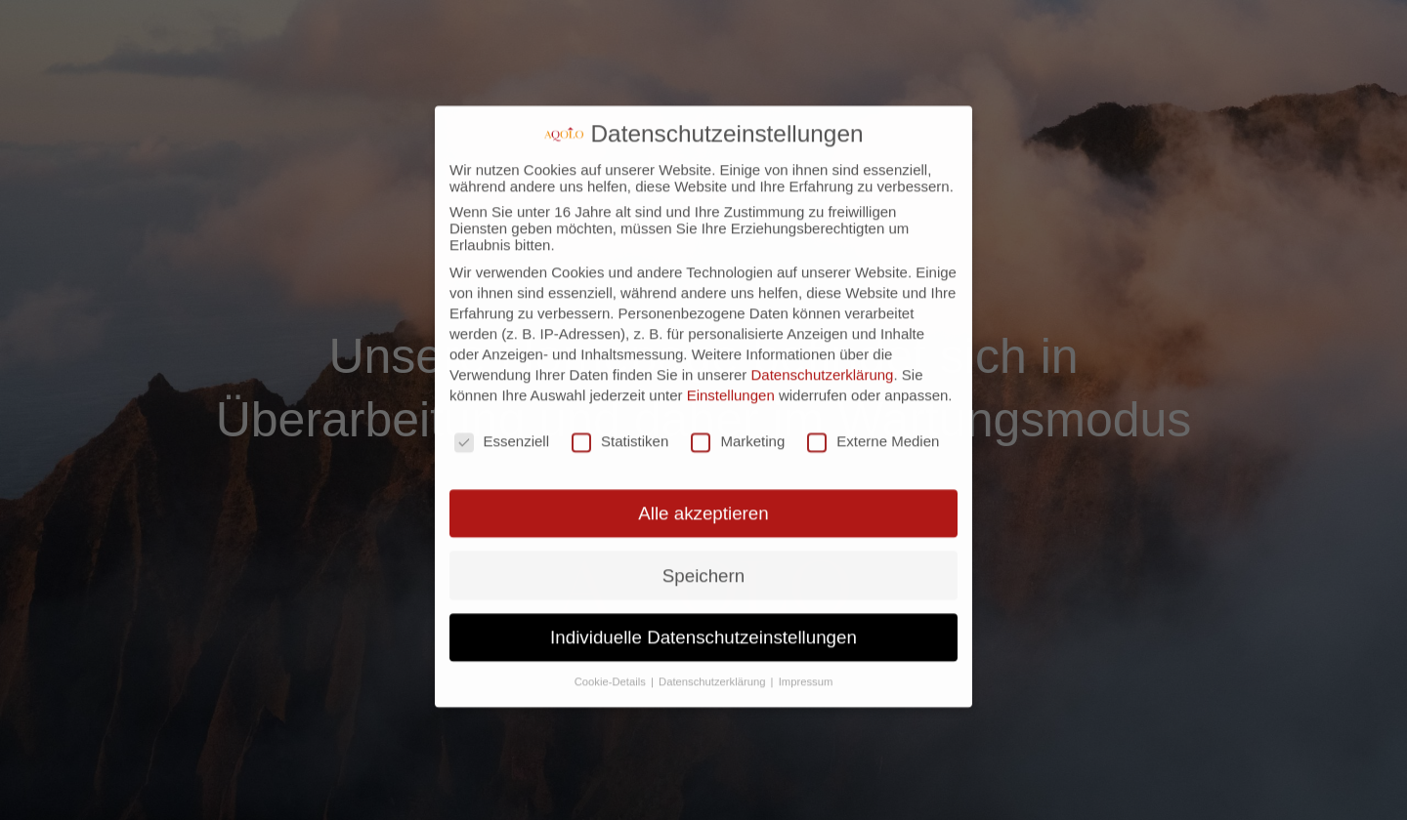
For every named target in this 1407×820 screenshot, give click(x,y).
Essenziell (502, 388)
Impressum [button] (806, 629)
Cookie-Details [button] (612, 629)
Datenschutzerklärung (822, 321)
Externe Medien (873, 388)
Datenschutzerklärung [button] (714, 629)
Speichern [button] (703, 522)
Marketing (738, 388)
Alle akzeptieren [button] (703, 461)
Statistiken (620, 388)
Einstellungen (731, 342)
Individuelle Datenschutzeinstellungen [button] (703, 584)
